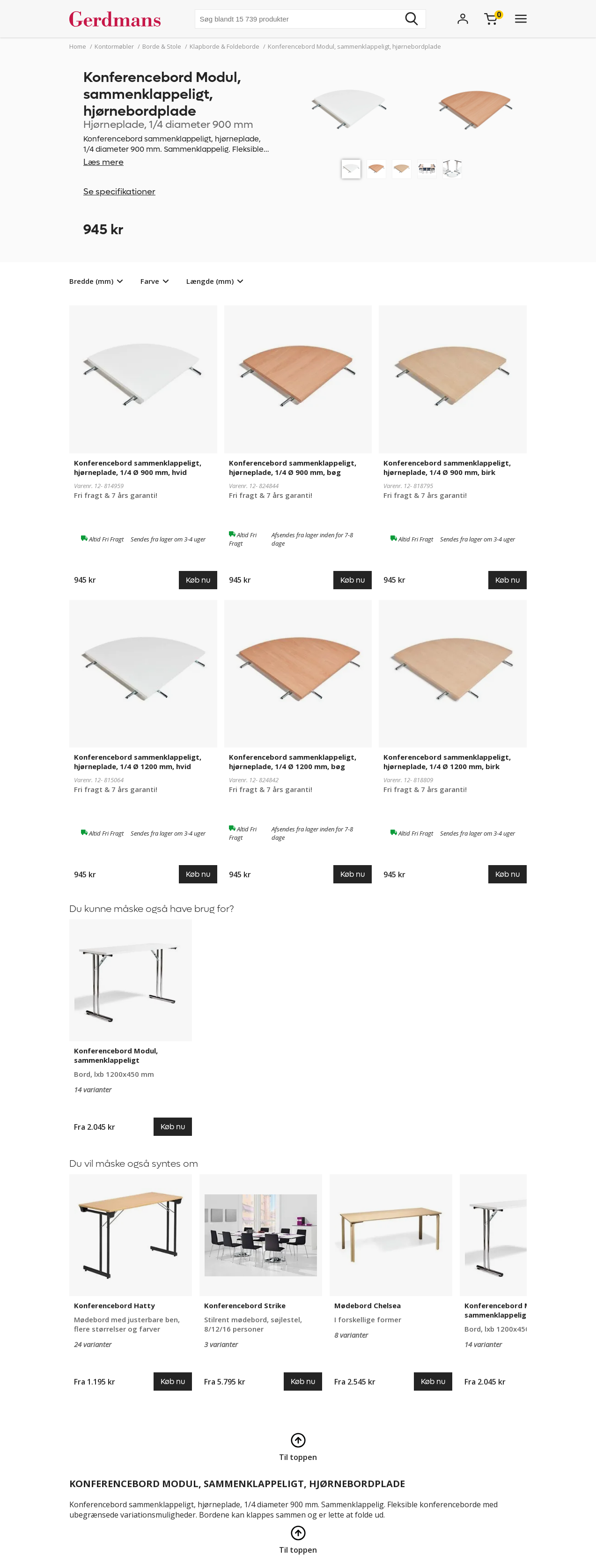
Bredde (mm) (91, 281)
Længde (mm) (210, 281)
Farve (149, 281)
